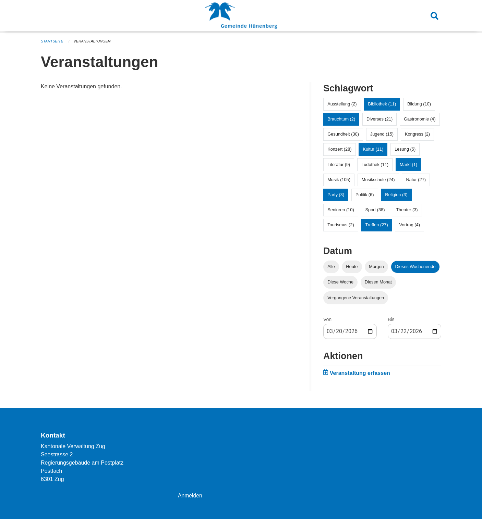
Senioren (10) (340, 209)
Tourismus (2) (340, 224)
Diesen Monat (378, 281)
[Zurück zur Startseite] (241, 16)
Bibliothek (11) (382, 103)
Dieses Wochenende (415, 266)
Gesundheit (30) (343, 134)
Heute (352, 266)
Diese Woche (340, 281)
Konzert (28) (339, 149)
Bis (391, 319)
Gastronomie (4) (419, 119)
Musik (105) (338, 179)
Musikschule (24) (378, 179)
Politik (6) (365, 194)
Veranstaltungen (93, 41)
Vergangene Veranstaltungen (355, 297)
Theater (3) (407, 209)
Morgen (376, 266)
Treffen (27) (376, 224)
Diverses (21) (379, 119)
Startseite (52, 41)
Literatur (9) (338, 164)
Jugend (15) (382, 134)
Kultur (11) (373, 149)
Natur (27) (416, 179)
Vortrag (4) (409, 224)
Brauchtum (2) (341, 119)
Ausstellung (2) (342, 103)
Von (327, 319)
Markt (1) (408, 164)
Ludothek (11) (374, 164)
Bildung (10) (419, 103)
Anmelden (190, 495)
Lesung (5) (405, 149)
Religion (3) (396, 194)
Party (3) (335, 194)
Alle (331, 266)
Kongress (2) (417, 134)
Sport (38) (375, 209)
